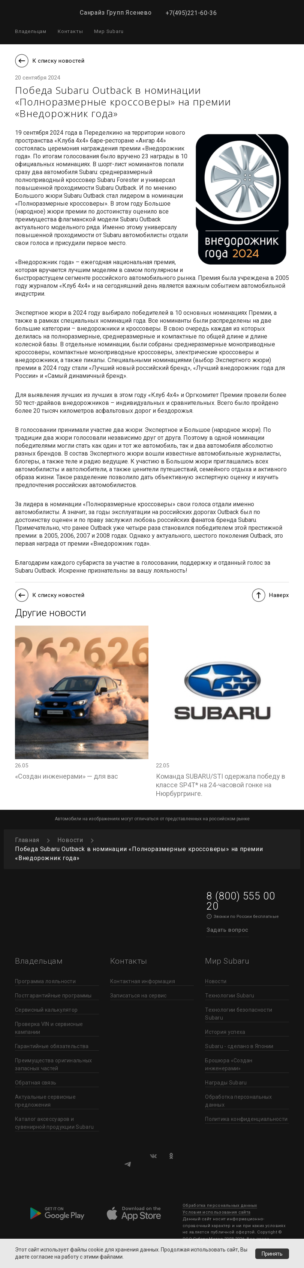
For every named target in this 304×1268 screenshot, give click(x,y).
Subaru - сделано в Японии (239, 1046)
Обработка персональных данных (238, 1101)
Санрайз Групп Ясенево (116, 12)
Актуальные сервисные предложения (45, 1101)
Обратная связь (35, 1083)
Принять (271, 1253)
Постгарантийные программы (53, 996)
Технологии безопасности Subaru (238, 1014)
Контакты (70, 31)
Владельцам (30, 31)
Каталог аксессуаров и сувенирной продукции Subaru (54, 1123)
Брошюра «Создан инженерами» (229, 1064)
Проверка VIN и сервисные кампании (49, 1028)
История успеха (225, 1032)
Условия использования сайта (216, 1212)
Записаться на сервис (138, 996)
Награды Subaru (226, 1083)
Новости (215, 981)
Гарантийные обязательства (52, 1046)
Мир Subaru (108, 31)
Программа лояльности (45, 981)
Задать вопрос (228, 930)
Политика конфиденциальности (246, 1119)
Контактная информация (142, 981)
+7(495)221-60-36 (191, 13)
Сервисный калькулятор (46, 1010)
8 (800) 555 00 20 (241, 901)
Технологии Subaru (229, 996)
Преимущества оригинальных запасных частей (53, 1064)
